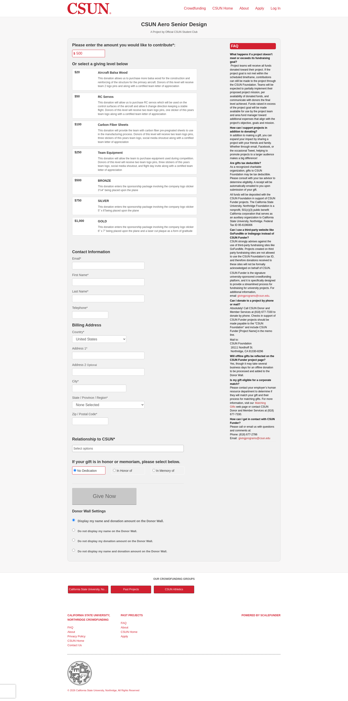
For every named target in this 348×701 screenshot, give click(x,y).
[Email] (108, 265)
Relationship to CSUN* (93, 439)
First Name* (80, 275)
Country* (78, 332)
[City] (99, 388)
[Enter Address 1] (108, 355)
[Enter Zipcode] (90, 421)
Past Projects (131, 589)
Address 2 (79, 365)
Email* (76, 258)
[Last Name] (108, 298)
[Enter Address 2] (108, 372)
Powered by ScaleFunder (261, 615)
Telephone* (80, 308)
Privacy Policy (76, 636)
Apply (260, 8)
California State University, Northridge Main (88, 589)
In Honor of (122, 470)
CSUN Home (223, 8)
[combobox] (128, 448)
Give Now (104, 496)
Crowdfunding (195, 8)
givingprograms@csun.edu (253, 295)
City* (75, 381)
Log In (276, 8)
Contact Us (74, 645)
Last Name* (80, 291)
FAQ (70, 627)
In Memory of (163, 470)
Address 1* (79, 348)
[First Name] (108, 282)
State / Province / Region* (90, 397)
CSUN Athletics (174, 589)
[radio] (88, 471)
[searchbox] (127, 448)
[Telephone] (90, 315)
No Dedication (85, 470)
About (244, 8)
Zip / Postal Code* (84, 414)
